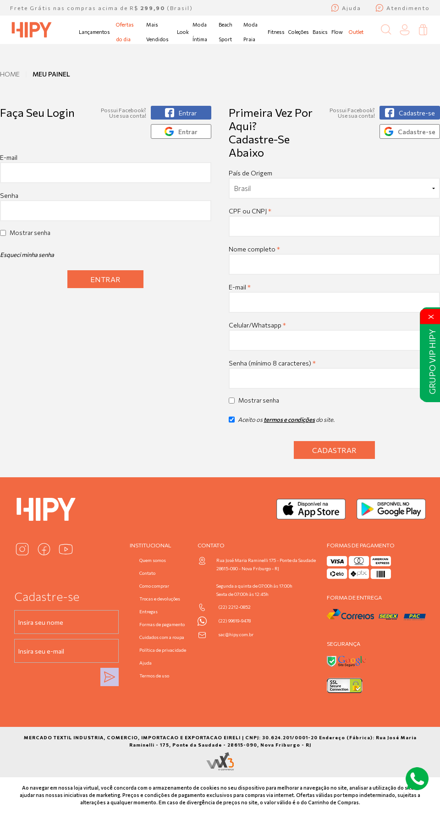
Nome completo (254, 249)
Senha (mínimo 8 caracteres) (272, 363)
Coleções (298, 32)
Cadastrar (334, 450)
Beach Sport (225, 32)
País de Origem (250, 173)
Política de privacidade (162, 650)
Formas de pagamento (162, 624)
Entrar (105, 279)
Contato (147, 573)
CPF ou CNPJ (250, 211)
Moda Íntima (199, 32)
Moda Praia (250, 32)
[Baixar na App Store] (311, 509)
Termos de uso (154, 675)
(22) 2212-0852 (234, 607)
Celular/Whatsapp (257, 325)
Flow (337, 32)
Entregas (148, 611)
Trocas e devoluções (159, 598)
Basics (320, 32)
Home (10, 74)
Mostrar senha (30, 232)
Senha (9, 195)
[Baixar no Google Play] (391, 509)
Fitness (276, 32)
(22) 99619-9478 (234, 620)
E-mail (105, 168)
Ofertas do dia (125, 32)
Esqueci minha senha (27, 254)
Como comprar (154, 586)
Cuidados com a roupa (161, 637)
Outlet (356, 32)
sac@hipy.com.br (235, 634)
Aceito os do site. (282, 422)
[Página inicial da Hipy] (31, 30)
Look (183, 32)
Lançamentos (94, 32)
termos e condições (289, 419)
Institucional (150, 545)
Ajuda (145, 663)
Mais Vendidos (157, 32)
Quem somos (152, 560)
